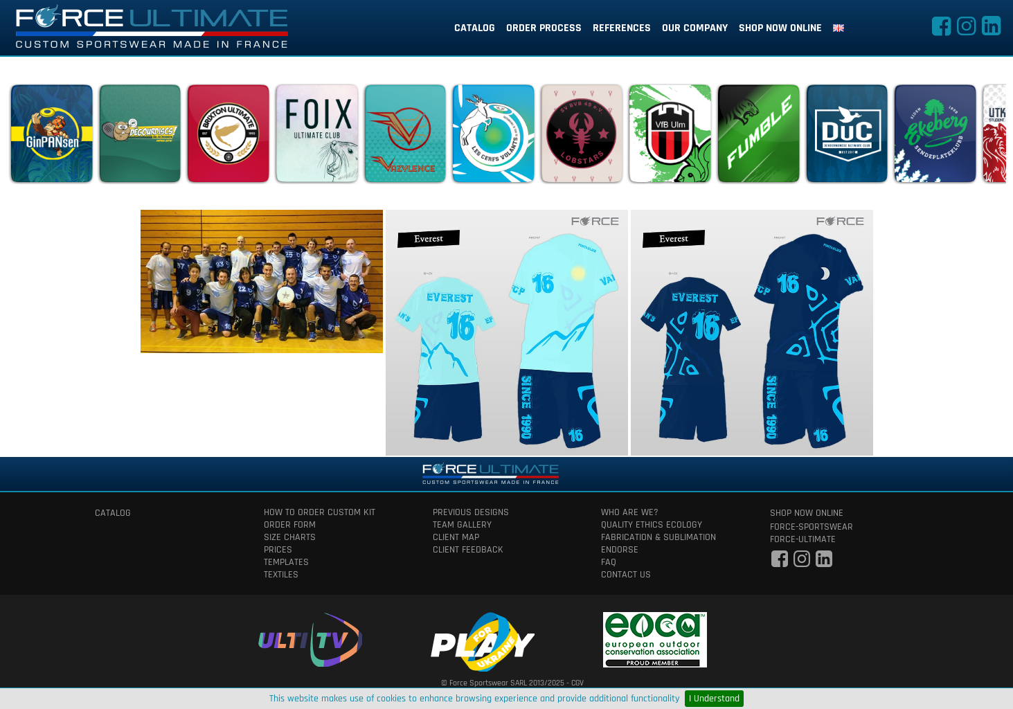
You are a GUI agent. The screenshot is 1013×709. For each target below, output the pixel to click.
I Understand (714, 698)
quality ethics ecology (651, 525)
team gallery (462, 525)
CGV (577, 683)
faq (608, 562)
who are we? (629, 512)
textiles (281, 574)
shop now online (780, 28)
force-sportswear (811, 527)
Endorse (619, 550)
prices (278, 550)
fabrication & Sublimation (658, 537)
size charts (290, 537)
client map (456, 537)
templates (286, 562)
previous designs (471, 512)
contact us (626, 574)
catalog (474, 28)
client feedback (468, 550)
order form (290, 525)
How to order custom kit (319, 512)
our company (695, 28)
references (622, 28)
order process (544, 28)
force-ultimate (803, 539)
